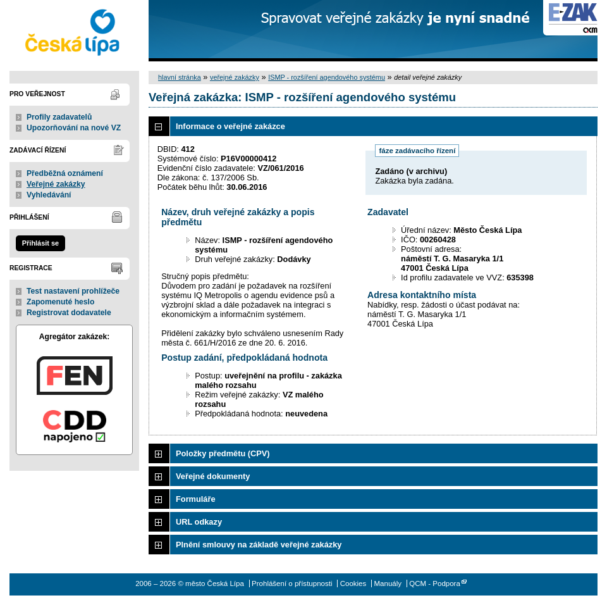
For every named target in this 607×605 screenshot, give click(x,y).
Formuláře (196, 499)
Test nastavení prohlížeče (73, 291)
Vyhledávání (49, 194)
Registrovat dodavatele (69, 312)
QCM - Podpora (434, 583)
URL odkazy (199, 522)
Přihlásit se (40, 243)
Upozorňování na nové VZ (74, 127)
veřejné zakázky (234, 77)
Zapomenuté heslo (60, 301)
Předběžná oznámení (65, 173)
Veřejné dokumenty (213, 476)
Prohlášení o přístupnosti (292, 583)
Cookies (353, 583)
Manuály (388, 583)
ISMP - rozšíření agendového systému (326, 77)
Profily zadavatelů (59, 117)
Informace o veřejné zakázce (230, 126)
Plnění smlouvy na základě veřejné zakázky (258, 544)
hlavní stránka (179, 77)
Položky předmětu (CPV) (223, 453)
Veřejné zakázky (56, 184)
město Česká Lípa (74, 30)
